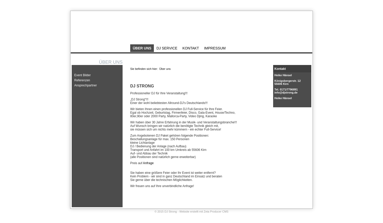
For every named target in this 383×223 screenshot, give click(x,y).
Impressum (305, 4)
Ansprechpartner (85, 85)
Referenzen (82, 80)
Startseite (276, 4)
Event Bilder (82, 75)
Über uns (142, 48)
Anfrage (148, 163)
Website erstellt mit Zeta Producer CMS (203, 211)
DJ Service (166, 48)
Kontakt (289, 4)
